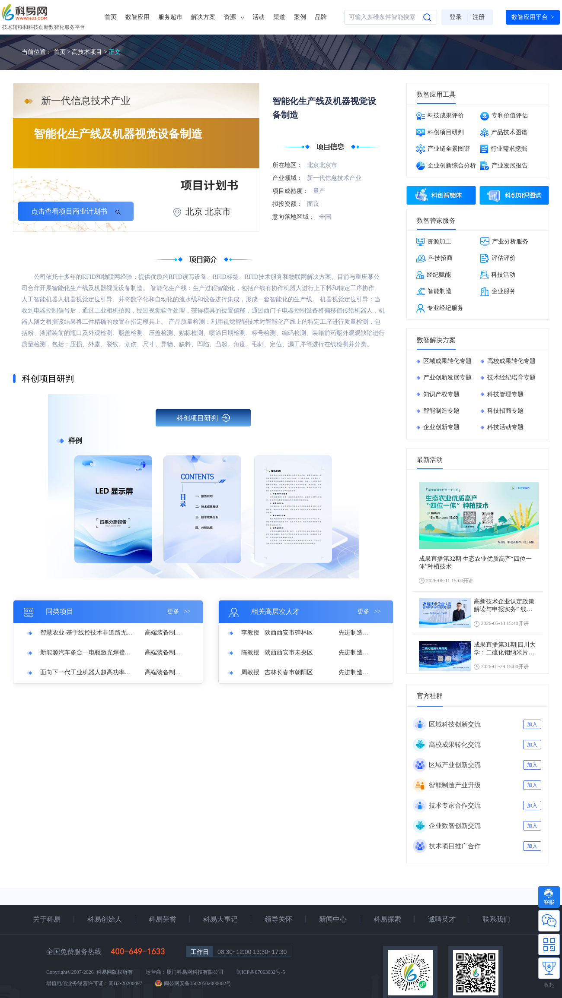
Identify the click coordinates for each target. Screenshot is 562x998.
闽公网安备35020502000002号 (197, 983)
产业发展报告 (504, 165)
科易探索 (387, 919)
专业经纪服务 (439, 308)
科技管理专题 (505, 394)
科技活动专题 (505, 427)
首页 (111, 17)
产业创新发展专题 (447, 377)
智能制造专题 (441, 410)
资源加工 (433, 242)
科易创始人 (104, 919)
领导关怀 (278, 919)
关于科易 (47, 919)
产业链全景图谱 (443, 149)
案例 (300, 17)
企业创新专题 (441, 427)
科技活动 (497, 275)
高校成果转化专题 (511, 361)
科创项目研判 (203, 418)
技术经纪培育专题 (511, 377)
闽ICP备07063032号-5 (260, 972)
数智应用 (137, 17)
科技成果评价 (440, 116)
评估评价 (498, 258)
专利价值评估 (504, 116)
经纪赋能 (433, 275)
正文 (115, 52)
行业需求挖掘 (503, 149)
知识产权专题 (441, 394)
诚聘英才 (442, 919)
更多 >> (179, 611)
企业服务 (498, 291)
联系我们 (496, 919)
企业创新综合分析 (446, 165)
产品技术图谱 (503, 132)
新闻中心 (333, 919)
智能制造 (434, 291)
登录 (456, 17)
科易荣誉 (162, 919)
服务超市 (170, 17)
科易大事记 (220, 919)
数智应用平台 (532, 17)
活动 (258, 17)
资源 (234, 17)
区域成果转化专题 (447, 361)
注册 (479, 17)
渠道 (279, 17)
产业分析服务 (504, 241)
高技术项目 (87, 52)
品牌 (321, 17)
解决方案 (203, 17)
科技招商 (434, 258)
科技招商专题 (505, 410)
